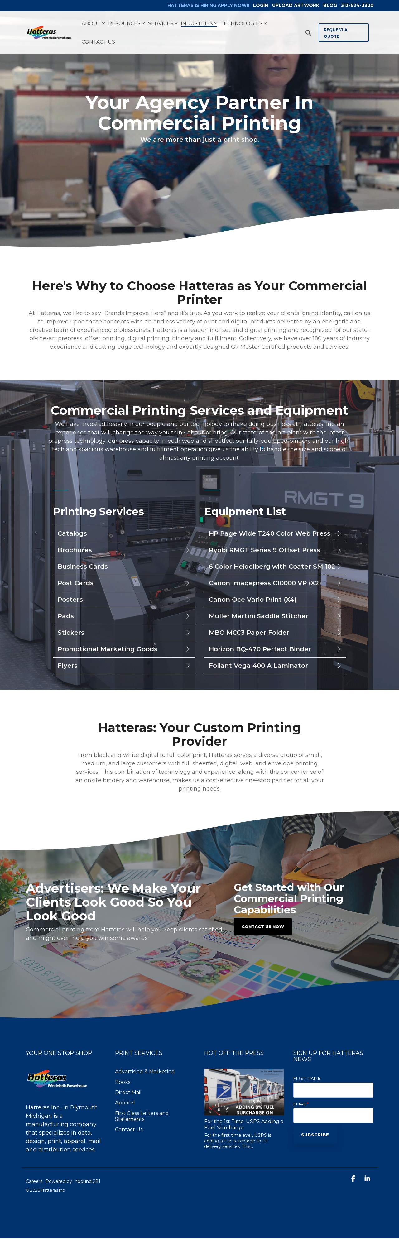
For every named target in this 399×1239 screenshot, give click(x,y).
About (93, 24)
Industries (199, 24)
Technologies (243, 24)
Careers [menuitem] (34, 1182)
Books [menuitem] (122, 1083)
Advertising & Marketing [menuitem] (145, 1073)
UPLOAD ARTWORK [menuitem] (291, 6)
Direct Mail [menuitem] (128, 1094)
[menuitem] (196, 6)
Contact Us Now (263, 927)
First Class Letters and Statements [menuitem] (142, 1117)
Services (163, 24)
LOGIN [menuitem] (254, 6)
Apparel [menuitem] (125, 1104)
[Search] (308, 34)
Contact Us (98, 43)
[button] (354, 1180)
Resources (126, 24)
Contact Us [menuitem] (128, 1131)
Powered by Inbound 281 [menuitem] (73, 1182)
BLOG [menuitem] (328, 6)
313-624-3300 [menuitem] (357, 6)
